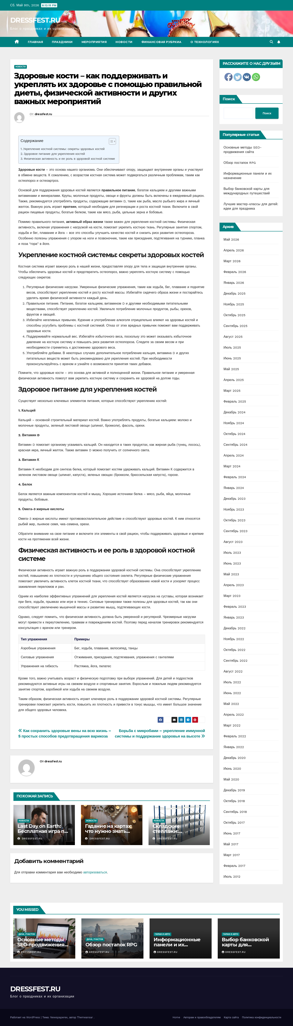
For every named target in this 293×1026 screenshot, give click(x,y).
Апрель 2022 (234, 715)
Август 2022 (233, 671)
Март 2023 (232, 596)
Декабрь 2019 (234, 790)
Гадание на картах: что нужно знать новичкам (108, 831)
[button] (271, 42)
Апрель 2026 (234, 250)
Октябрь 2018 (234, 801)
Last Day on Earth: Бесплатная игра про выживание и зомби (43, 831)
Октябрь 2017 (234, 823)
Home (176, 1017)
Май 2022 (231, 704)
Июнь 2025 (232, 358)
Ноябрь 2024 (234, 423)
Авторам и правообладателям (202, 1017)
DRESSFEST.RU (35, 20)
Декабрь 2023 (235, 499)
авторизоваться (95, 872)
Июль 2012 (232, 876)
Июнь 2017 (232, 833)
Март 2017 (232, 855)
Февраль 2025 (235, 401)
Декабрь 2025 (235, 293)
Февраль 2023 (235, 607)
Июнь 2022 (232, 693)
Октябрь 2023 (235, 520)
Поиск (229, 99)
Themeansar (85, 1017)
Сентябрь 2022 (236, 661)
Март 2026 (232, 261)
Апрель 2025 (234, 380)
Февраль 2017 (234, 866)
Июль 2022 (232, 682)
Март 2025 (232, 391)
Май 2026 (231, 239)
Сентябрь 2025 (236, 326)
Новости (124, 42)
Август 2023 (233, 542)
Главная (35, 42)
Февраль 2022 (235, 736)
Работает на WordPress (25, 1017)
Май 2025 (231, 369)
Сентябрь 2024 (236, 445)
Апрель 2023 (234, 585)
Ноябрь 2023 (234, 509)
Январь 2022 (234, 747)
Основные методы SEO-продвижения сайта (41, 945)
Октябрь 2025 (235, 315)
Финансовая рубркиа (161, 42)
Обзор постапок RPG (240, 163)
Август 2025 (233, 337)
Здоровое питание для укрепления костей (54, 154)
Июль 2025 (232, 347)
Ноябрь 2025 (234, 304)
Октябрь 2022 (235, 650)
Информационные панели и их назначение (177, 945)
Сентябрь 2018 (235, 812)
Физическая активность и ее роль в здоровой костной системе (69, 159)
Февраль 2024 (235, 477)
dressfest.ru (43, 114)
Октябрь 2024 (235, 434)
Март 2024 (232, 466)
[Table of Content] (112, 141)
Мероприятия (94, 42)
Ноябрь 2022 (234, 639)
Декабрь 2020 (235, 758)
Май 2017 (231, 844)
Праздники (62, 42)
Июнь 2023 (232, 563)
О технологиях (204, 42)
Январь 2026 (234, 283)
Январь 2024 (234, 488)
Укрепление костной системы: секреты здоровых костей (64, 149)
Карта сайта (231, 1017)
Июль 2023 (232, 553)
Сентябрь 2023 (236, 531)
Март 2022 (232, 725)
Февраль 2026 (235, 272)
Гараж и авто (162, 934)
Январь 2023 (234, 617)
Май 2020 (231, 779)
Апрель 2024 (234, 455)
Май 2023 (231, 574)
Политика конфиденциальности (261, 1017)
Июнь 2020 (232, 769)
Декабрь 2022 (235, 628)
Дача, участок (27, 934)
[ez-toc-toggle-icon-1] (110, 142)
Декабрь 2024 (235, 412)
